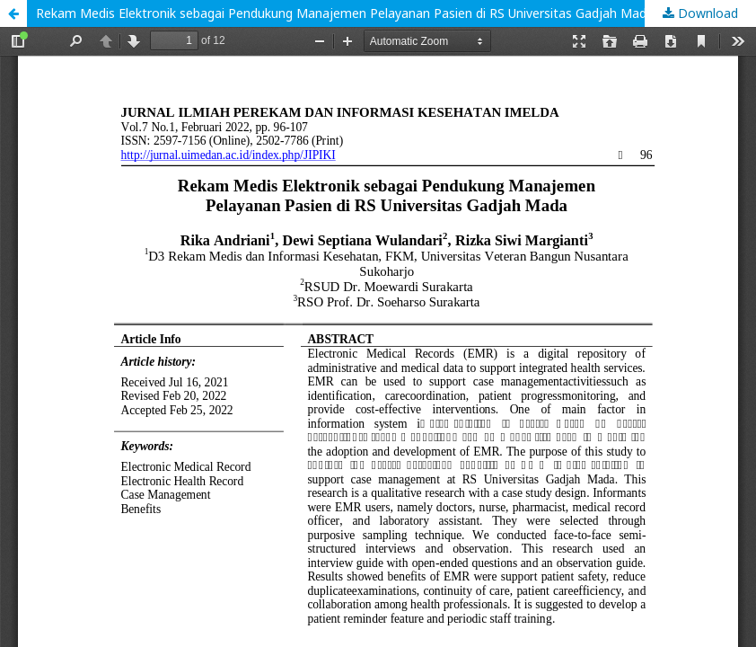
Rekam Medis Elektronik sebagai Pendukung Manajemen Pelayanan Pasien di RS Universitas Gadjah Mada (345, 13)
